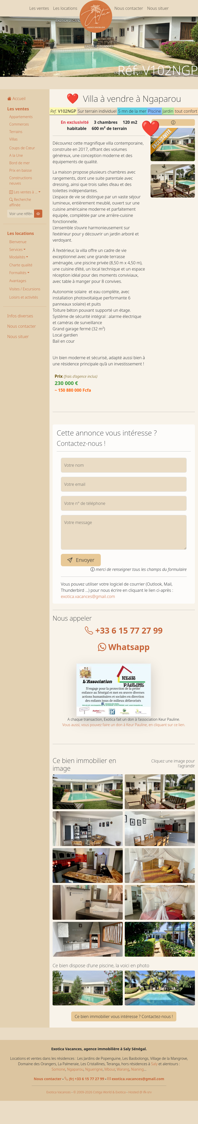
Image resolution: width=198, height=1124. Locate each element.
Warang (123, 1092)
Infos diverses (20, 316)
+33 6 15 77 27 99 (124, 630)
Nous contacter (128, 8)
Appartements (21, 116)
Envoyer (80, 559)
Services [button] (16, 249)
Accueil (16, 98)
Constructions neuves (20, 180)
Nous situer (158, 8)
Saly (154, 1086)
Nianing (137, 1092)
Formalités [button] (17, 272)
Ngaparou (75, 1092)
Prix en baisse (20, 170)
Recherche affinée (20, 202)
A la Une (16, 155)
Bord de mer (19, 162)
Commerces (19, 124)
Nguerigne (94, 1092)
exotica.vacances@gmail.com (88, 596)
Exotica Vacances (58, 1115)
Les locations (65, 8)
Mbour (109, 1092)
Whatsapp (124, 646)
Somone (58, 1092)
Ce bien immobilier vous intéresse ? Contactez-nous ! (124, 1039)
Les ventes (39, 8)
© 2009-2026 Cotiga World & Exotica (99, 1115)
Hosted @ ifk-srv (140, 1115)
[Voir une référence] (20, 214)
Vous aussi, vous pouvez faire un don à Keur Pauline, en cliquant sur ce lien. (123, 724)
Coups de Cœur (22, 147)
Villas (13, 139)
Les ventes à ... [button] (23, 192)
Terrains (15, 131)
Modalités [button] (17, 257)
